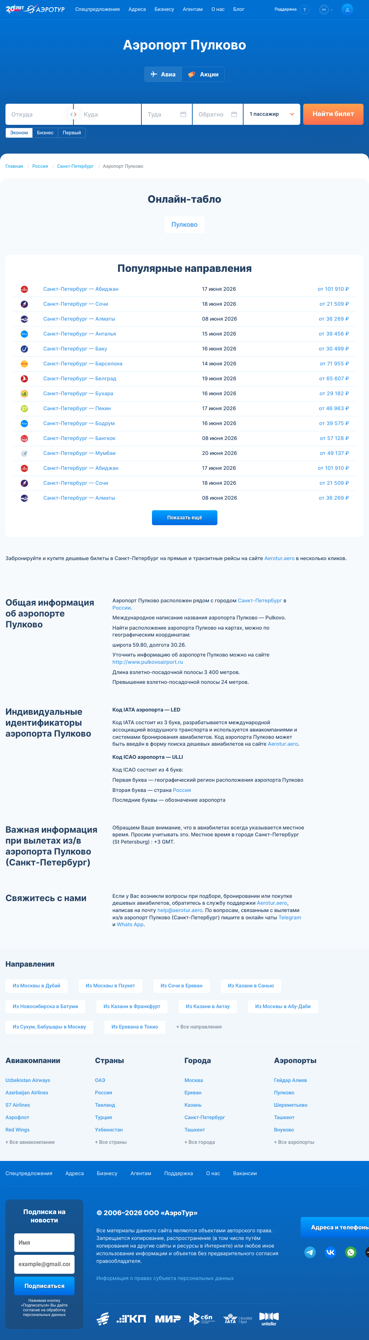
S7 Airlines (17, 1105)
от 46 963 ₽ (334, 408)
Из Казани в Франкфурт (132, 1007)
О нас (218, 9)
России (121, 608)
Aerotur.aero (279, 558)
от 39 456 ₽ (334, 334)
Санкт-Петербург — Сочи (75, 304)
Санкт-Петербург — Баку (75, 349)
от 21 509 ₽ (334, 304)
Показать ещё (184, 517)
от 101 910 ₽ (333, 289)
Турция (103, 1118)
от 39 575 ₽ (334, 423)
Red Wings (17, 1130)
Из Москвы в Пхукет (110, 986)
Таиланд (105, 1105)
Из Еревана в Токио (135, 1027)
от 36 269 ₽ (334, 319)
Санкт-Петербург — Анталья (79, 334)
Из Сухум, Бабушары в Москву (49, 1027)
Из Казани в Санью (251, 986)
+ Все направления (199, 1027)
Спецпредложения (97, 9)
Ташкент (195, 1130)
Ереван (193, 1093)
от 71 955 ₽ (334, 363)
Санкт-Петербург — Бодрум (79, 423)
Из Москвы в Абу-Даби (283, 1007)
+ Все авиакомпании (30, 1142)
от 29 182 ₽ (334, 393)
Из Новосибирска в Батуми (45, 1007)
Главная (14, 166)
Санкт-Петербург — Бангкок (79, 438)
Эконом (19, 133)
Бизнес (45, 133)
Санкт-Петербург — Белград (79, 379)
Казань (193, 1105)
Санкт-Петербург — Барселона (83, 364)
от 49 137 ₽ (334, 453)
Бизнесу (164, 9)
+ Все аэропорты (294, 1142)
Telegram (289, 918)
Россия (40, 166)
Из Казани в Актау (208, 1007)
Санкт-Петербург (75, 166)
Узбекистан (109, 1130)
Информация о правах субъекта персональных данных (165, 1278)
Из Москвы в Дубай (36, 986)
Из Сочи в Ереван (181, 986)
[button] (292, 10)
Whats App (130, 924)
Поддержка (178, 1173)
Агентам (193, 9)
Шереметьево (291, 1105)
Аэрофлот (17, 1118)
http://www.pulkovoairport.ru (147, 662)
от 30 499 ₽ (334, 349)
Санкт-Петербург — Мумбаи (79, 453)
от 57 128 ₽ (334, 438)
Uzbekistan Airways (27, 1080)
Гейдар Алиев (290, 1080)
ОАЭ (100, 1080)
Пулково (185, 225)
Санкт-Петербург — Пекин (77, 408)
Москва (194, 1080)
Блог (239, 9)
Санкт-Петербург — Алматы (79, 319)
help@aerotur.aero (179, 910)
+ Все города (200, 1142)
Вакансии (245, 1173)
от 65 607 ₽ (334, 378)
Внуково (284, 1130)
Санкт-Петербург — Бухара (78, 393)
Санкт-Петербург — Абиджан (81, 289)
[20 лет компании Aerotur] (14, 10)
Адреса (137, 9)
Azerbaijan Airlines (26, 1093)
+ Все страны (111, 1142)
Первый (72, 133)
